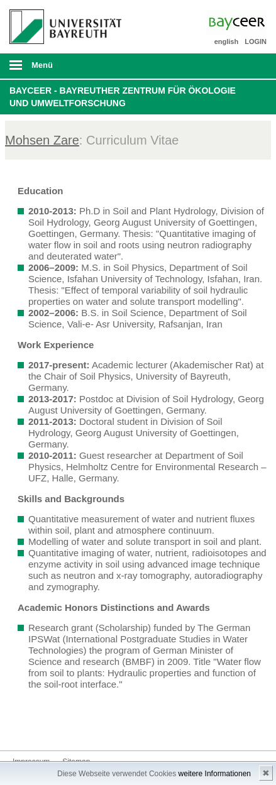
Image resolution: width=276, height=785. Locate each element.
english (226, 41)
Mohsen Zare (42, 140)
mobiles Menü (61, 69)
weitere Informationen (215, 773)
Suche (241, 66)
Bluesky (23, 726)
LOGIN (256, 41)
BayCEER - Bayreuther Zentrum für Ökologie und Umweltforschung (122, 96)
